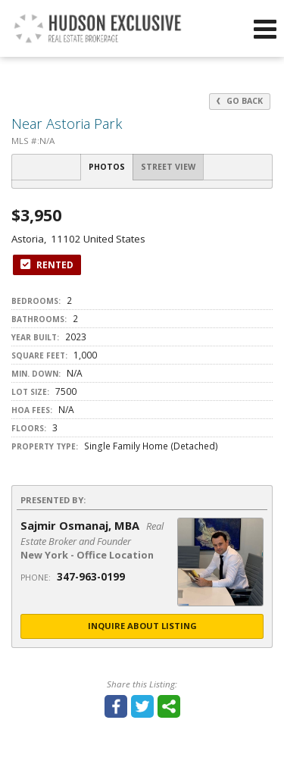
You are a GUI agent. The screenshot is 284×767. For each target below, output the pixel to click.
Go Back (240, 100)
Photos (107, 166)
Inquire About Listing (142, 625)
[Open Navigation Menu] (265, 28)
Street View (168, 166)
